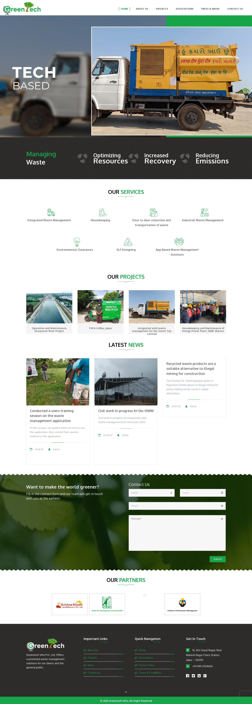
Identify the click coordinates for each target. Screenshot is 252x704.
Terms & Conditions (150, 672)
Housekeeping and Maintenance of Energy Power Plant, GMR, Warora (203, 330)
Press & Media (210, 9)
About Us (142, 9)
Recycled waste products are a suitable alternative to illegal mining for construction (191, 368)
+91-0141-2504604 (202, 666)
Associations (185, 9)
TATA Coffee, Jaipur (100, 328)
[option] (126, 81)
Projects (162, 9)
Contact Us (235, 9)
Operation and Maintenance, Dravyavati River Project (49, 330)
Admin (56, 449)
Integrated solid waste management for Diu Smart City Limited (152, 331)
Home (124, 9)
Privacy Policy (146, 665)
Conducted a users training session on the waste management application (52, 416)
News (91, 665)
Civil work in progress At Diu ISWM (126, 411)
